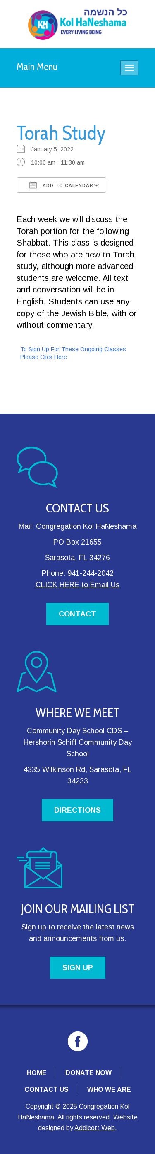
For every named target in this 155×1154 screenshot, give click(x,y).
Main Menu (37, 66)
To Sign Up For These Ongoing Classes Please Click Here (73, 353)
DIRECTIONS (77, 810)
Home (37, 1072)
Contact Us (46, 1089)
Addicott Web (94, 1127)
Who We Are (109, 1089)
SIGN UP (77, 968)
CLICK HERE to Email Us (77, 585)
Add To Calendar (61, 185)
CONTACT (77, 614)
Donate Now (88, 1072)
